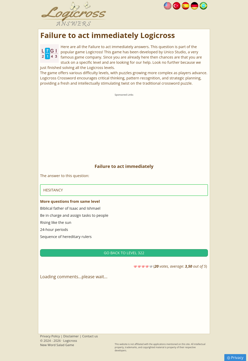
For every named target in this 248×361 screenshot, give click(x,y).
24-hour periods (54, 229)
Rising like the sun (55, 222)
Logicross (70, 340)
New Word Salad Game (57, 345)
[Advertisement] (124, 124)
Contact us (90, 336)
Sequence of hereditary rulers (66, 236)
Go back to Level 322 (124, 252)
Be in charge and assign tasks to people (74, 215)
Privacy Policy (50, 336)
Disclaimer (71, 336)
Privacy (235, 357)
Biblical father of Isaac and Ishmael (70, 208)
